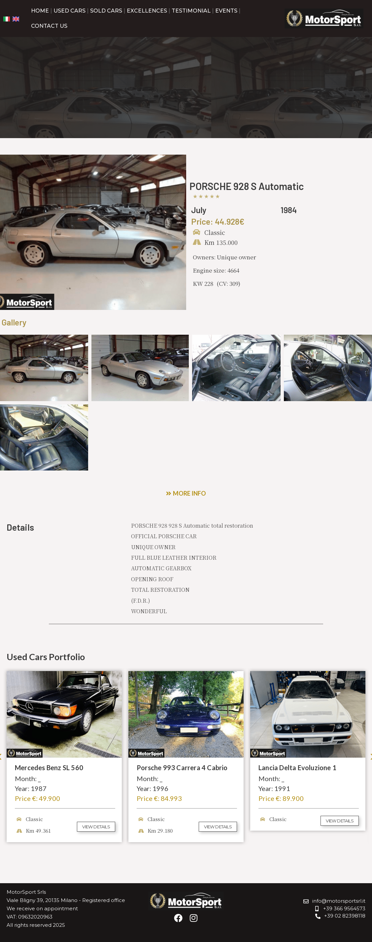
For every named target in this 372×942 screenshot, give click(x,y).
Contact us (49, 26)
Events (226, 11)
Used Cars (69, 11)
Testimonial (191, 11)
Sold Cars (106, 11)
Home (40, 11)
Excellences (147, 11)
